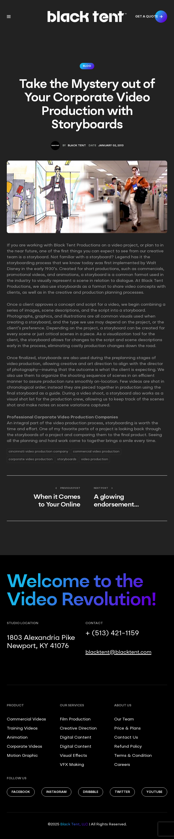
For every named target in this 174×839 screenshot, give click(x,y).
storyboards (66, 459)
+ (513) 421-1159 (112, 633)
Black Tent (77, 145)
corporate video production (31, 459)
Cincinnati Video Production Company (38, 451)
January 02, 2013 (110, 145)
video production (94, 459)
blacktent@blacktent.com (118, 652)
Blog (87, 66)
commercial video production (96, 451)
